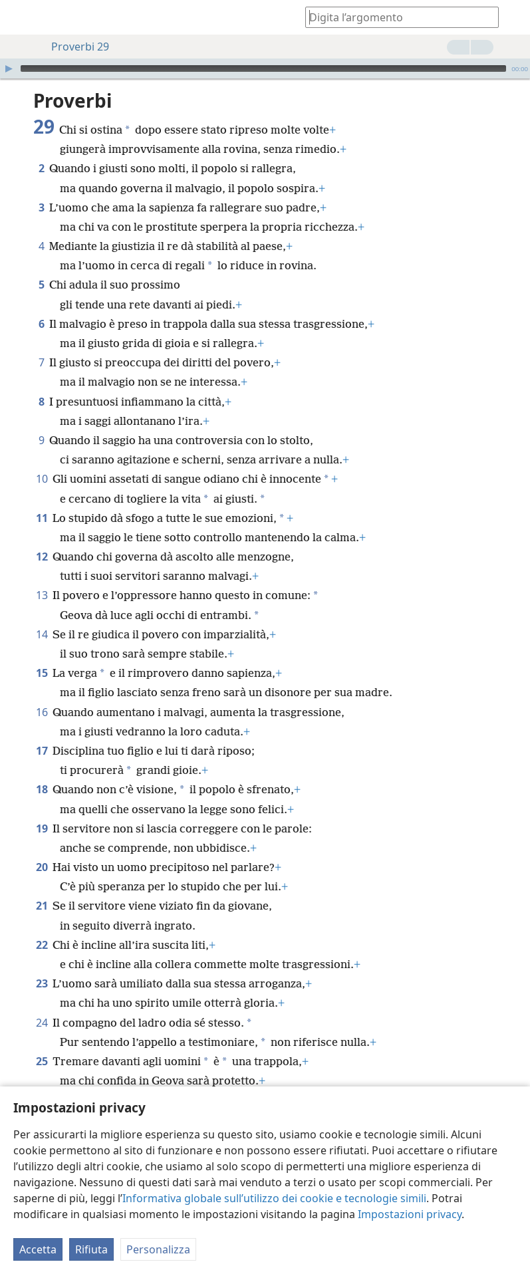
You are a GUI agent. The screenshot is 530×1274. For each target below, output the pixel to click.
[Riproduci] (8, 68)
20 (41, 867)
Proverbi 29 (73, 46)
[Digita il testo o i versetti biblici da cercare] (395, 17)
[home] (20, 17)
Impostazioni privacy (410, 1214)
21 (41, 905)
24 (41, 1022)
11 (41, 518)
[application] (265, 68)
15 (41, 673)
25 (41, 1061)
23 (41, 983)
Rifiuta (91, 1249)
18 (41, 789)
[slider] (263, 68)
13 (41, 595)
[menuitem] (20, 17)
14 (41, 634)
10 (41, 478)
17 (41, 750)
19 (41, 828)
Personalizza (158, 1249)
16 (41, 712)
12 (41, 556)
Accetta (38, 1249)
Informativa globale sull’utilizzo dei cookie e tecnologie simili (274, 1198)
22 (41, 945)
